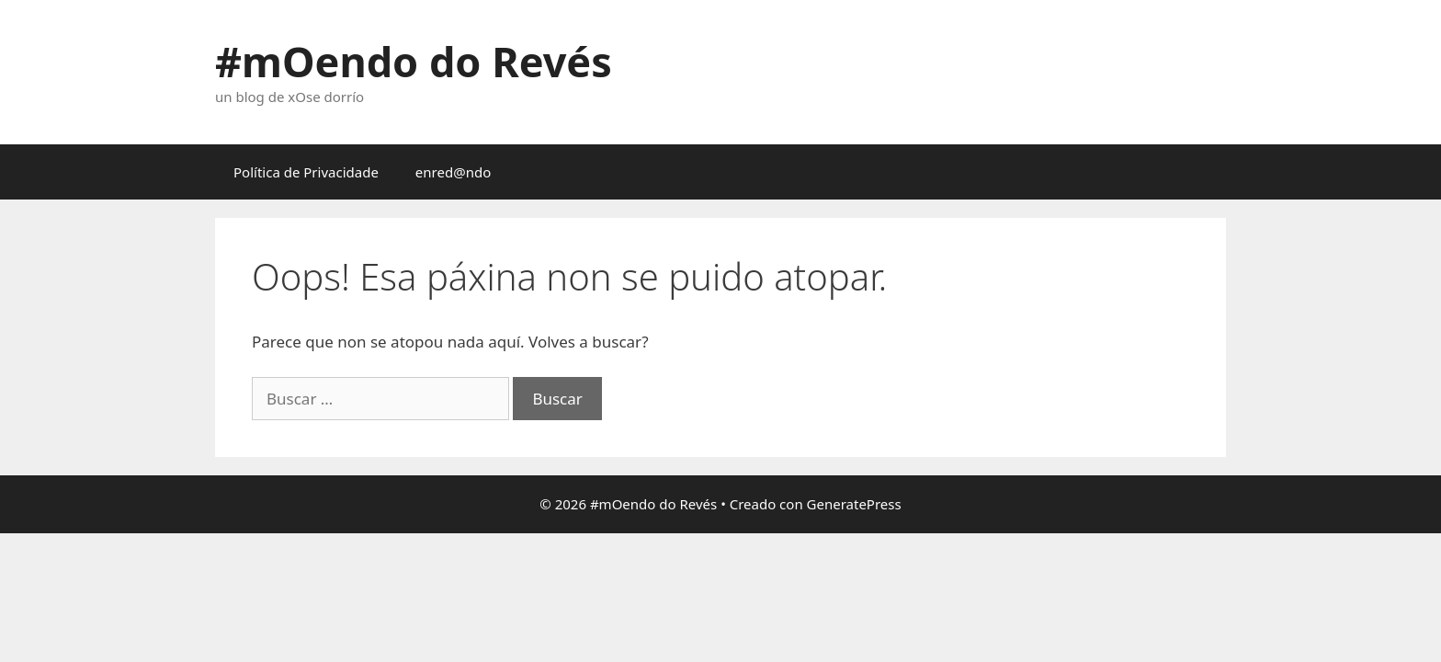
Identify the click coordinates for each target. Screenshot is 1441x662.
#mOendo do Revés (413, 61)
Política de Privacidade (306, 172)
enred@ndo (453, 172)
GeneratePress (854, 504)
